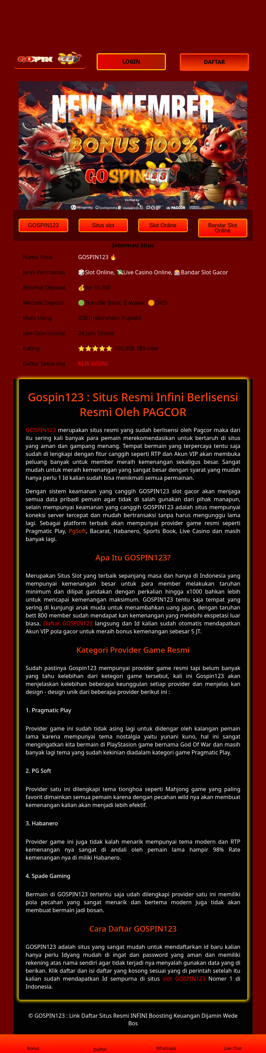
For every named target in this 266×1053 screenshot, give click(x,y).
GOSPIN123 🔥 (97, 257)
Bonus (33, 1044)
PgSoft (77, 531)
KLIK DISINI (93, 363)
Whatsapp (166, 1044)
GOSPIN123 (41, 430)
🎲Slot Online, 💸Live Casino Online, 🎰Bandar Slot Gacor (153, 272)
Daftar (100, 1043)
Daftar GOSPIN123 (67, 623)
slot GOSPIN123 (184, 978)
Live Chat (232, 1044)
